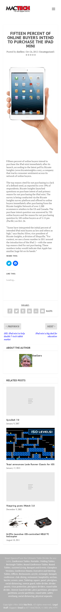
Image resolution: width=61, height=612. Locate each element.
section (53, 577)
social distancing (14, 583)
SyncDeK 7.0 (12, 419)
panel (43, 580)
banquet (53, 573)
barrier (7, 580)
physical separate (43, 596)
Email (20, 607)
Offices (14, 573)
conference (9, 577)
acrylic (34, 573)
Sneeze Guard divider (21, 589)
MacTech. (28, 604)
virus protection (19, 586)
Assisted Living (18, 567)
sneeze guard (29, 583)
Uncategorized (46, 51)
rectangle (43, 573)
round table (40, 592)
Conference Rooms (24, 570)
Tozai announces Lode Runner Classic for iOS (30, 464)
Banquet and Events (36, 567)
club (17, 577)
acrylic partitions (26, 592)
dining (23, 577)
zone (21, 580)
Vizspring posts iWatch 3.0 (20, 505)
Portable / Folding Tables (42, 561)
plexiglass (52, 580)
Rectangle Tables (14, 564)
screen (14, 580)
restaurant (32, 577)
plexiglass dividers (36, 586)
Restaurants (24, 573)
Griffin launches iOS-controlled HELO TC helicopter (27, 535)
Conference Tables (21, 561)
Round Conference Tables (36, 564)
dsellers (20, 51)
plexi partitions (39, 589)
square (37, 580)
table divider (42, 583)
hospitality (44, 577)
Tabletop (28, 580)
